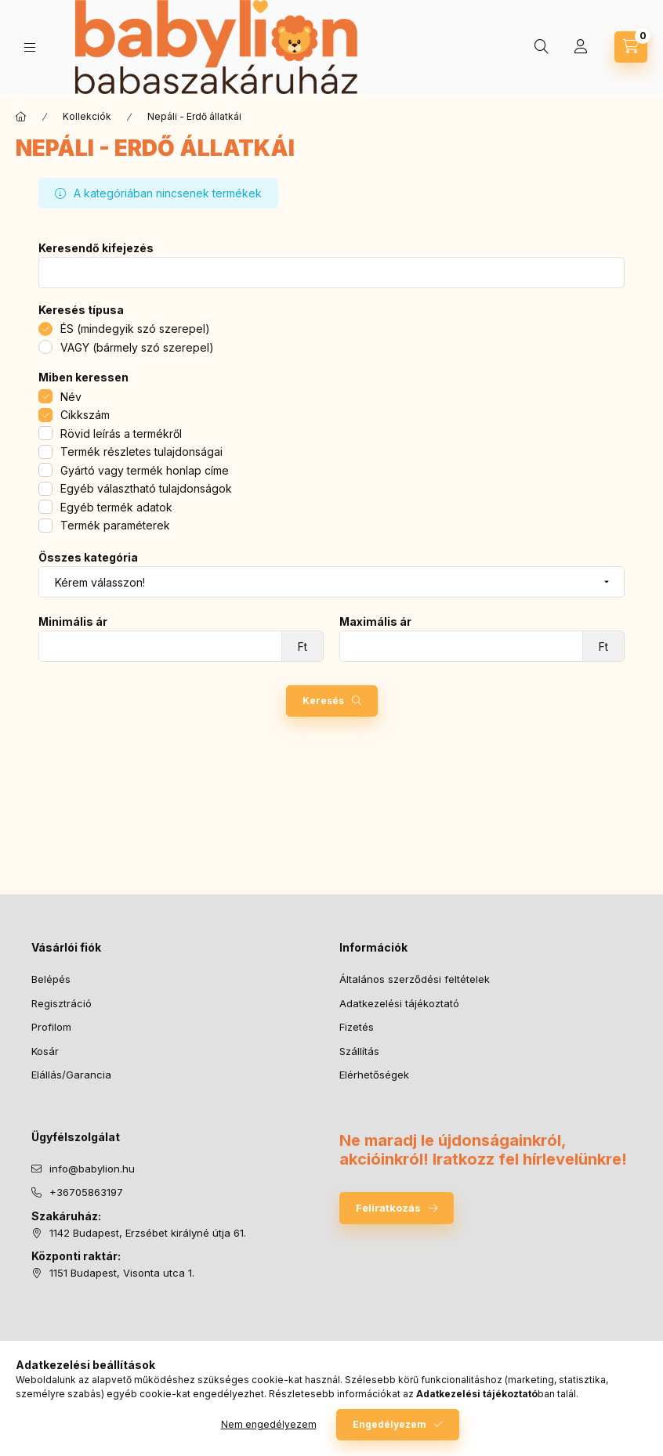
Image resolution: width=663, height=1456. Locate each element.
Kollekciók (87, 116)
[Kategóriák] (30, 47)
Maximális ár (375, 622)
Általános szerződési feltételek (414, 979)
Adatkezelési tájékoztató (399, 1003)
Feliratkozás (388, 1207)
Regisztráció (61, 1003)
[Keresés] (541, 47)
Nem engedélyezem (269, 1424)
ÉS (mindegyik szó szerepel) (135, 328)
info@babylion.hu (92, 1168)
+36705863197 (86, 1192)
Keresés (323, 700)
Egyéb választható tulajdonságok (146, 488)
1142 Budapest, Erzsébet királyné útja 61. (147, 1233)
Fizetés (356, 1027)
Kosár (45, 1051)
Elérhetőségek (374, 1074)
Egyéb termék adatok (116, 507)
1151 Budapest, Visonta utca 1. (121, 1272)
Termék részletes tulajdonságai (141, 451)
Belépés (51, 979)
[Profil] (580, 47)
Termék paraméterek (115, 525)
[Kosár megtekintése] (630, 47)
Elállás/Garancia (71, 1074)
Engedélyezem (389, 1424)
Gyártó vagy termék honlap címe (144, 470)
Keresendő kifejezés (96, 248)
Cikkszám (85, 414)
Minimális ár (72, 622)
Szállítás (359, 1051)
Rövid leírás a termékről (121, 433)
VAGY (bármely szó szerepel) (137, 347)
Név (71, 396)
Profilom (51, 1027)
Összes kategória (88, 557)
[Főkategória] (21, 117)
